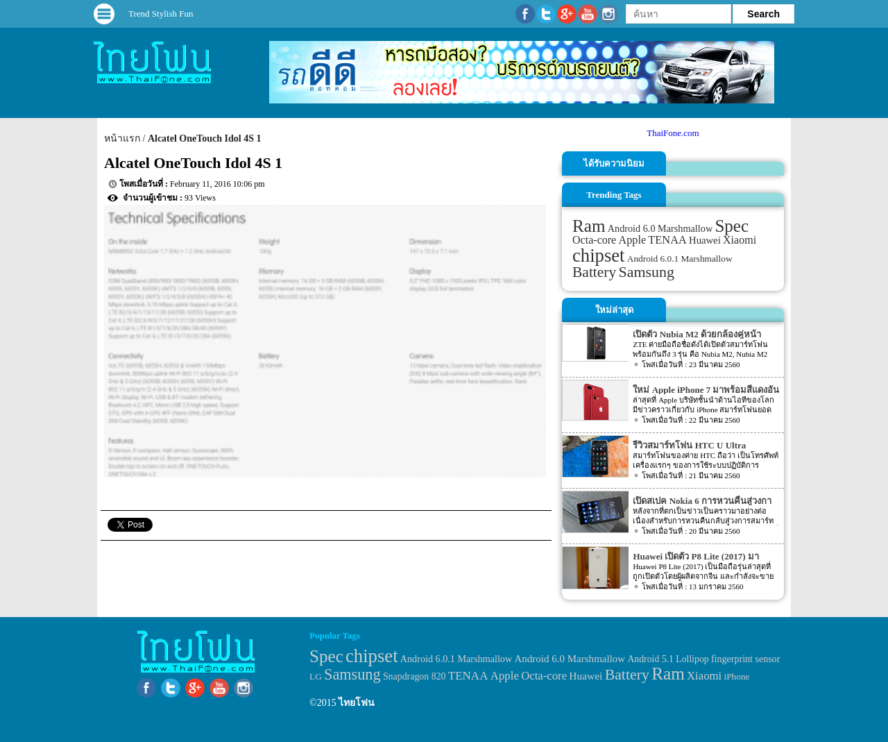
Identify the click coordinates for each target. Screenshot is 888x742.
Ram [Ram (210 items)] (588, 226)
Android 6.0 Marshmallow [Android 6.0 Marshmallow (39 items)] (660, 228)
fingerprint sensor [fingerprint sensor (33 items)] (745, 658)
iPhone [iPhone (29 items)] (736, 676)
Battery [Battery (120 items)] (594, 272)
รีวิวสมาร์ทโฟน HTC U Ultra (689, 445)
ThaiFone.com (673, 133)
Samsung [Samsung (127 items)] (647, 271)
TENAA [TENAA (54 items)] (667, 239)
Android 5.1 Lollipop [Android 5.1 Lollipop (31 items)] (667, 659)
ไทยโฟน (357, 703)
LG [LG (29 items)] (315, 676)
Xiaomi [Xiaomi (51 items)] (739, 240)
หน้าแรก (122, 138)
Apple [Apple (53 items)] (633, 240)
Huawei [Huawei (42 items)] (705, 240)
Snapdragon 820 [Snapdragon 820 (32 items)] (414, 676)
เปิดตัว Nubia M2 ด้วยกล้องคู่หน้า (696, 334)
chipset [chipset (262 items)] (598, 255)
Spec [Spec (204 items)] (732, 226)
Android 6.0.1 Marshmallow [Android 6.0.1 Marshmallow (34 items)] (680, 258)
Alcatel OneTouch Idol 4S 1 (205, 138)
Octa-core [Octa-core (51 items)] (594, 240)
